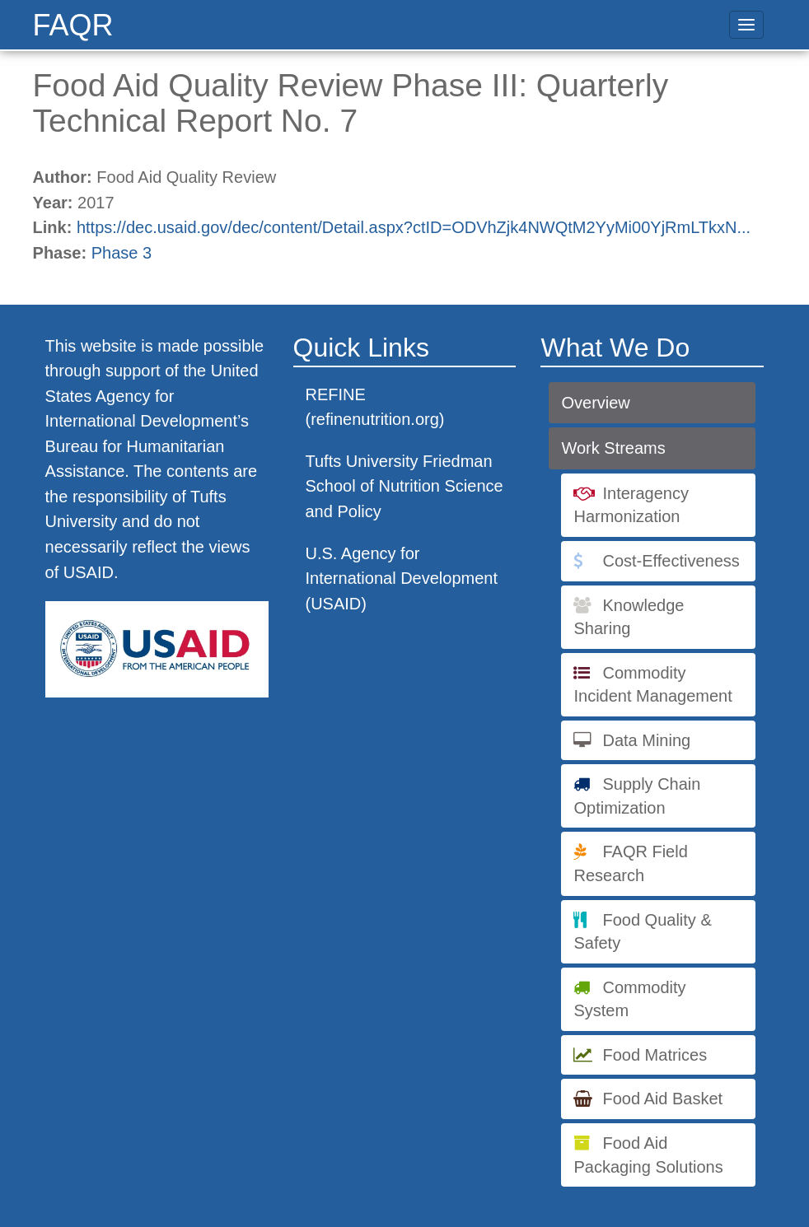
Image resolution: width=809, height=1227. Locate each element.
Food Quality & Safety (642, 932)
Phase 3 (121, 253)
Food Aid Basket (662, 1098)
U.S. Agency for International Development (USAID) (402, 578)
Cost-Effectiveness (670, 561)
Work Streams (613, 448)
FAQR (73, 25)
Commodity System (629, 999)
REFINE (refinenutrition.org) (375, 407)
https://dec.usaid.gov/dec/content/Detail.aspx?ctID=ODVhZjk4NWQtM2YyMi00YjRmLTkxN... (414, 227)
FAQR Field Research (630, 863)
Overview (595, 403)
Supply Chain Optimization (636, 796)
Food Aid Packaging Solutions (647, 1155)
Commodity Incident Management (652, 685)
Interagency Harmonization (631, 505)
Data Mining (646, 740)
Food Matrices (654, 1055)
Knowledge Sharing (628, 617)
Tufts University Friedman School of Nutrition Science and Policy (404, 486)
